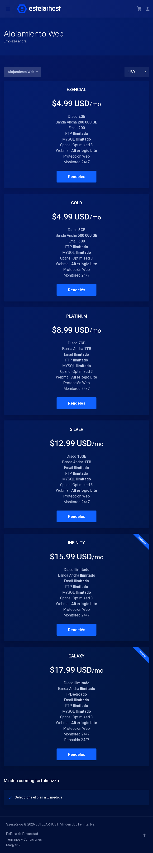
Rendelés (76, 176)
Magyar (13, 845)
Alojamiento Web (23, 72)
